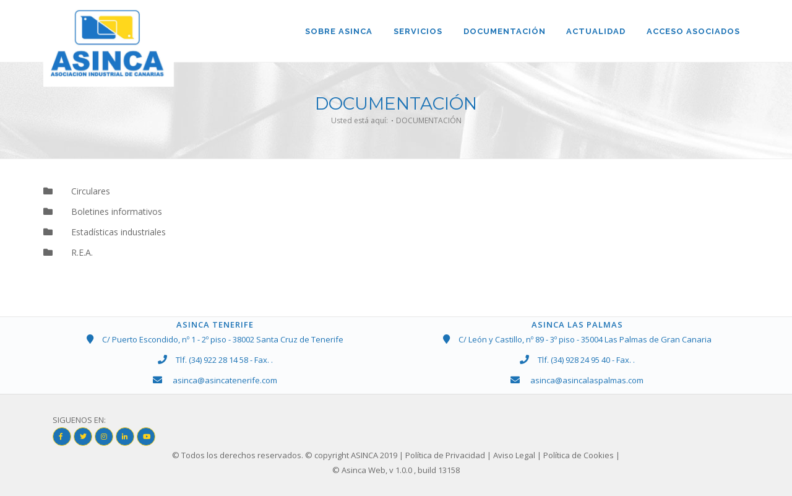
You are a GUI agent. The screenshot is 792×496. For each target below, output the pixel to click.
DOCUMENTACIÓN (504, 31)
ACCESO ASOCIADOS (693, 31)
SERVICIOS (417, 31)
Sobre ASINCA (338, 31)
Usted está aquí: (359, 120)
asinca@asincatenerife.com (225, 380)
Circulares (83, 191)
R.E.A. (74, 253)
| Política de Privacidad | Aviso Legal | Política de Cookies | (509, 455)
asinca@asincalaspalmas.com (587, 380)
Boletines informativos (109, 211)
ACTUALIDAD (596, 31)
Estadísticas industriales (111, 232)
